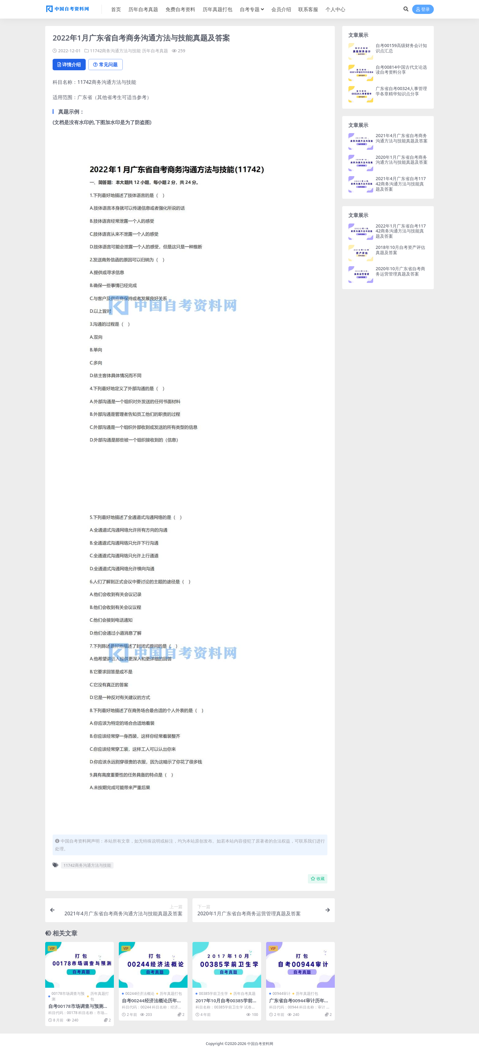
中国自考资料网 (260, 1043)
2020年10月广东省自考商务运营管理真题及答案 (400, 271)
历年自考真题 (155, 51)
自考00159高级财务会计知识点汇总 (401, 48)
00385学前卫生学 (213, 993)
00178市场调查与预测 (68, 996)
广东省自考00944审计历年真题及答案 (299, 1003)
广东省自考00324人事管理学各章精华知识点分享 (401, 91)
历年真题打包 (99, 996)
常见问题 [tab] (107, 65)
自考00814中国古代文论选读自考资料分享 (401, 69)
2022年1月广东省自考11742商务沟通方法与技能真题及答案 (401, 231)
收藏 (318, 879)
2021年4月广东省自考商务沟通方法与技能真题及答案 (402, 138)
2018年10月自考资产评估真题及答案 (400, 249)
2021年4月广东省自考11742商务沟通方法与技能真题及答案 (401, 184)
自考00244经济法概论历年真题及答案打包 (152, 1003)
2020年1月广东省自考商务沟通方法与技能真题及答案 (402, 159)
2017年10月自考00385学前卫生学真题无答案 (227, 1003)
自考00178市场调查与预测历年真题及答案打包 (78, 1009)
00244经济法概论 (139, 993)
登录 (423, 9)
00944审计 (282, 993)
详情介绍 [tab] (69, 65)
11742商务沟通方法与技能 (115, 51)
